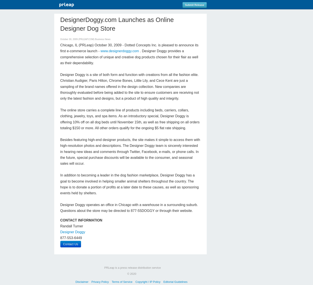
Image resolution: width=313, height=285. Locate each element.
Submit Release (194, 5)
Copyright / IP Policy (148, 281)
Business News (102, 39)
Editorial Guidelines (175, 281)
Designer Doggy (72, 232)
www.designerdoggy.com (119, 51)
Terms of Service (122, 281)
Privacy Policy (100, 281)
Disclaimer (81, 281)
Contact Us (70, 244)
